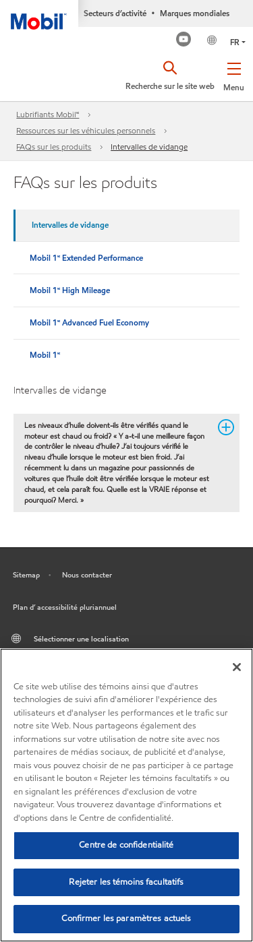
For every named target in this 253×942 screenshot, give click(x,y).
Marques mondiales (194, 13)
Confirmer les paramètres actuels (126, 918)
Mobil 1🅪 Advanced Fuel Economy (89, 322)
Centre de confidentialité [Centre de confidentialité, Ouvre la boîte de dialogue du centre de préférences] (126, 845)
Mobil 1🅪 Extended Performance (86, 257)
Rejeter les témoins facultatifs (126, 882)
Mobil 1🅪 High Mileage (70, 290)
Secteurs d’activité (115, 13)
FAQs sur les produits (53, 146)
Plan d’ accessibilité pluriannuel (65, 607)
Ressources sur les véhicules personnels (85, 130)
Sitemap (26, 574)
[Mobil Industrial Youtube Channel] (184, 41)
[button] (234, 74)
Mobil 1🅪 (45, 354)
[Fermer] (237, 667)
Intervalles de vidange (149, 146)
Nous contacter (87, 574)
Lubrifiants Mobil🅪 (47, 114)
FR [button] (235, 42)
